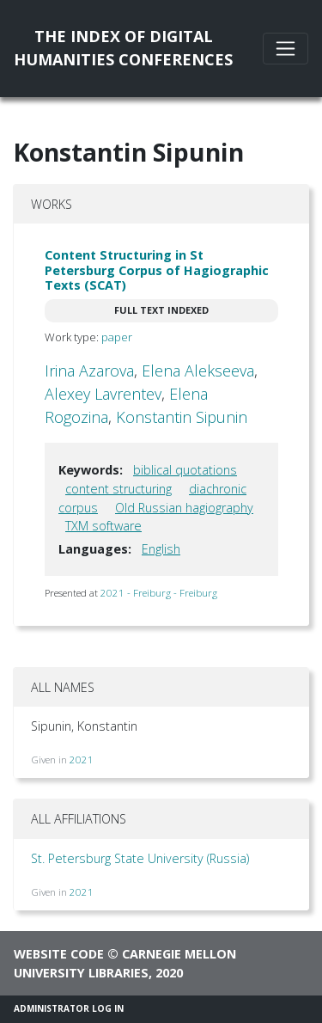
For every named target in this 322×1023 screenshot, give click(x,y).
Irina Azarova (89, 370)
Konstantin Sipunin (181, 417)
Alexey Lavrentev (103, 393)
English (161, 549)
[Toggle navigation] (285, 48)
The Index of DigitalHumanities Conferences (123, 48)
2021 (82, 759)
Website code (59, 954)
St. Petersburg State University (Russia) (140, 858)
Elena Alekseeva (198, 370)
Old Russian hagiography (184, 507)
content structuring (118, 489)
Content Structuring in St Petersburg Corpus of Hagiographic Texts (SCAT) (157, 270)
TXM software (103, 526)
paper (116, 337)
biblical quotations (185, 470)
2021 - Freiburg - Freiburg (158, 592)
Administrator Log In (69, 1008)
